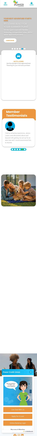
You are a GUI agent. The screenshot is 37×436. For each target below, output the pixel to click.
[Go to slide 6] (24, 49)
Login (31, 4)
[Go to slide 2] (15, 49)
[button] (31, 4)
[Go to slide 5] (22, 49)
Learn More (10, 40)
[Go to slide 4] (20, 49)
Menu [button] (5, 4)
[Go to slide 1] (12, 49)
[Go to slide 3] (17, 49)
